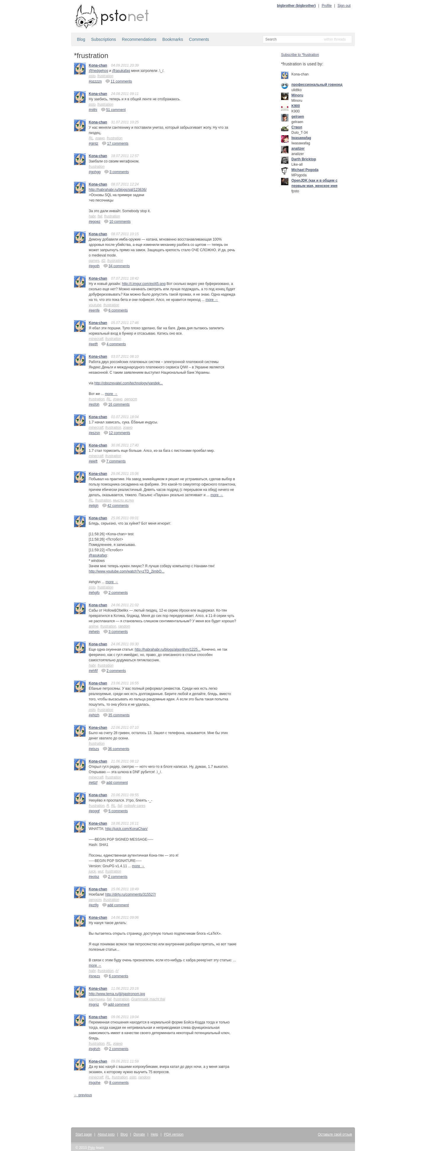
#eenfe (94, 310)
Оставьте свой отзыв (335, 1134)
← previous (83, 1095)
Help (154, 1134)
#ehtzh (94, 715)
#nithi (93, 110)
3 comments (116, 171)
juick (92, 871)
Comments (199, 39)
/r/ (117, 971)
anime (94, 626)
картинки (97, 999)
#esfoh (94, 404)
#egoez (94, 222)
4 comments (113, 343)
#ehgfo (94, 593)
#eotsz (94, 877)
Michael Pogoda (304, 170)
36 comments (116, 748)
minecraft (96, 339)
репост (131, 399)
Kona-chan (98, 65)
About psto (106, 1134)
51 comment (113, 109)
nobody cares (134, 806)
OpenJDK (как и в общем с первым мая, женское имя (314, 183)
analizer (298, 148)
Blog (81, 39)
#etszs (94, 749)
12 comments (117, 432)
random (124, 626)
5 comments (115, 810)
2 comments (115, 592)
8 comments (116, 1082)
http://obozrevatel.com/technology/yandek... (128, 383)
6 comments (115, 310)
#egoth (94, 266)
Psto (91, 1148)
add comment (114, 782)
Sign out (344, 6)
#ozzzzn (95, 81)
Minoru (297, 95)
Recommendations (139, 39)
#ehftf (93, 671)
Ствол (296, 127)
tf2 (103, 261)
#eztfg (94, 905)
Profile (327, 6)
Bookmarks (172, 39)
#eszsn (94, 433)
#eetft (93, 344)
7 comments (113, 461)
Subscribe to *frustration (300, 55)
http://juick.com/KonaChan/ (126, 829)
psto (92, 76)
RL (91, 138)
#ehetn (94, 632)
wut (101, 871)
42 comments (115, 505)
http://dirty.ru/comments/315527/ (130, 894)
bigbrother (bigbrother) (296, 6)
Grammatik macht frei (148, 999)
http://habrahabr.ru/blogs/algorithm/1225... (168, 649)
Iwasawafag (301, 138)
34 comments (116, 265)
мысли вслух (123, 500)
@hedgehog (98, 71)
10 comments (117, 221)
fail (100, 216)
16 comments (116, 404)
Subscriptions (103, 39)
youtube (95, 305)
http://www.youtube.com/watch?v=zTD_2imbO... (126, 571)
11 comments (118, 81)
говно (100, 138)
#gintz (93, 143)
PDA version (173, 1134)
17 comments (115, 143)
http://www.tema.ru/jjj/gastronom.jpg (117, 994)
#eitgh (94, 506)
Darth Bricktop (303, 159)
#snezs (94, 976)
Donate (139, 1134)
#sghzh (94, 1049)
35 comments (116, 714)
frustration (105, 76)
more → (212, 300)
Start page (83, 1134)
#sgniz (94, 1004)
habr (92, 216)
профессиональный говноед (316, 85)
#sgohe (94, 1083)
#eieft (93, 461)
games (94, 261)
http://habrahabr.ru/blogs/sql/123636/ (117, 190)
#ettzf (93, 783)
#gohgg (95, 172)
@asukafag (121, 71)
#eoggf (94, 811)
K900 (295, 106)
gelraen (297, 117)
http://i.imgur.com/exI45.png (143, 284)
